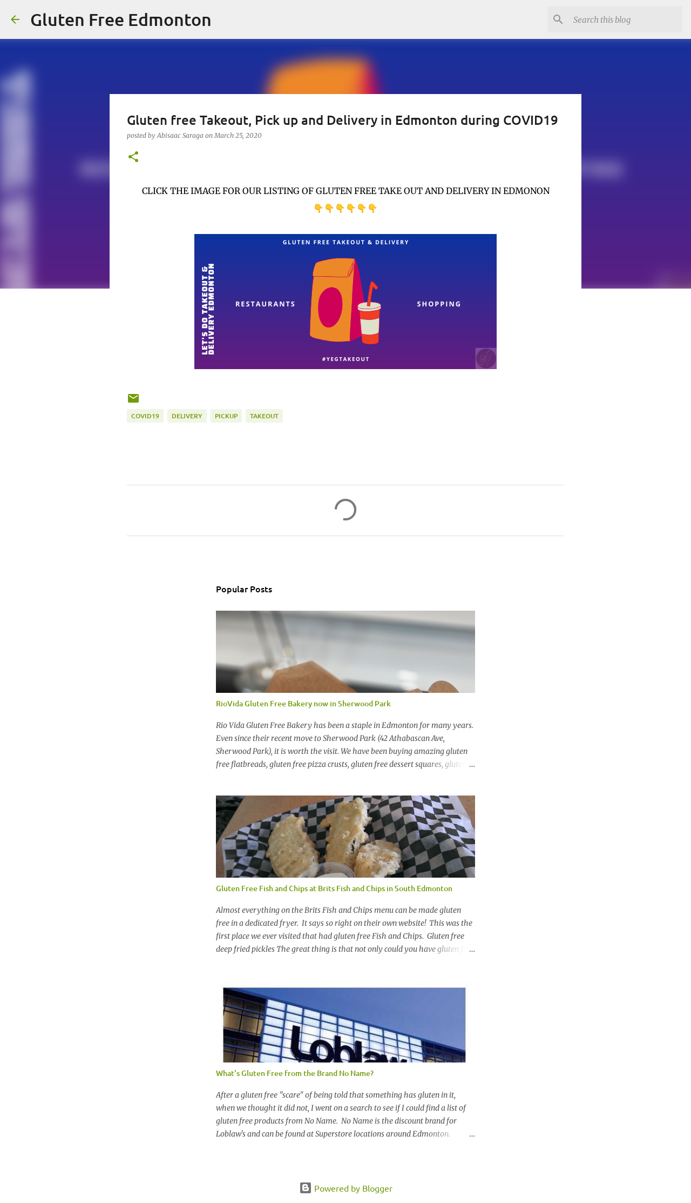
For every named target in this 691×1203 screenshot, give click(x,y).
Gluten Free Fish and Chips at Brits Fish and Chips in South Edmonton (334, 888)
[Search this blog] (625, 19)
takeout (264, 415)
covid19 (145, 415)
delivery (187, 415)
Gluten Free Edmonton (121, 19)
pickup (226, 415)
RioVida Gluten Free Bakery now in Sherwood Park (303, 703)
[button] (133, 157)
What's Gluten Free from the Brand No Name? (295, 1073)
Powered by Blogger (345, 1187)
